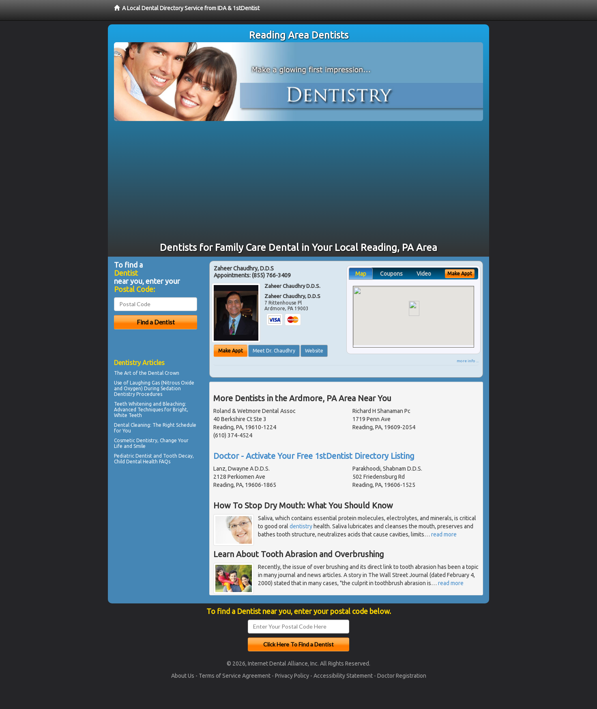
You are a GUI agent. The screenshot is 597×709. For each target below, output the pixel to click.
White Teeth (128, 415)
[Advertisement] (298, 182)
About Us (182, 675)
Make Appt (230, 350)
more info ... (468, 361)
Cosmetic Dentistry (135, 440)
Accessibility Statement (343, 675)
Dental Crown (163, 373)
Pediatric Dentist (133, 455)
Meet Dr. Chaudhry (274, 350)
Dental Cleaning (132, 425)
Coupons (391, 273)
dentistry (301, 526)
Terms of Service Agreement (235, 675)
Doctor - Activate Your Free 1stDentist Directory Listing (313, 455)
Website (314, 350)
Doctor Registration (401, 675)
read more (444, 534)
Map (360, 273)
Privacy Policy (292, 675)
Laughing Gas (145, 382)
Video (424, 273)
